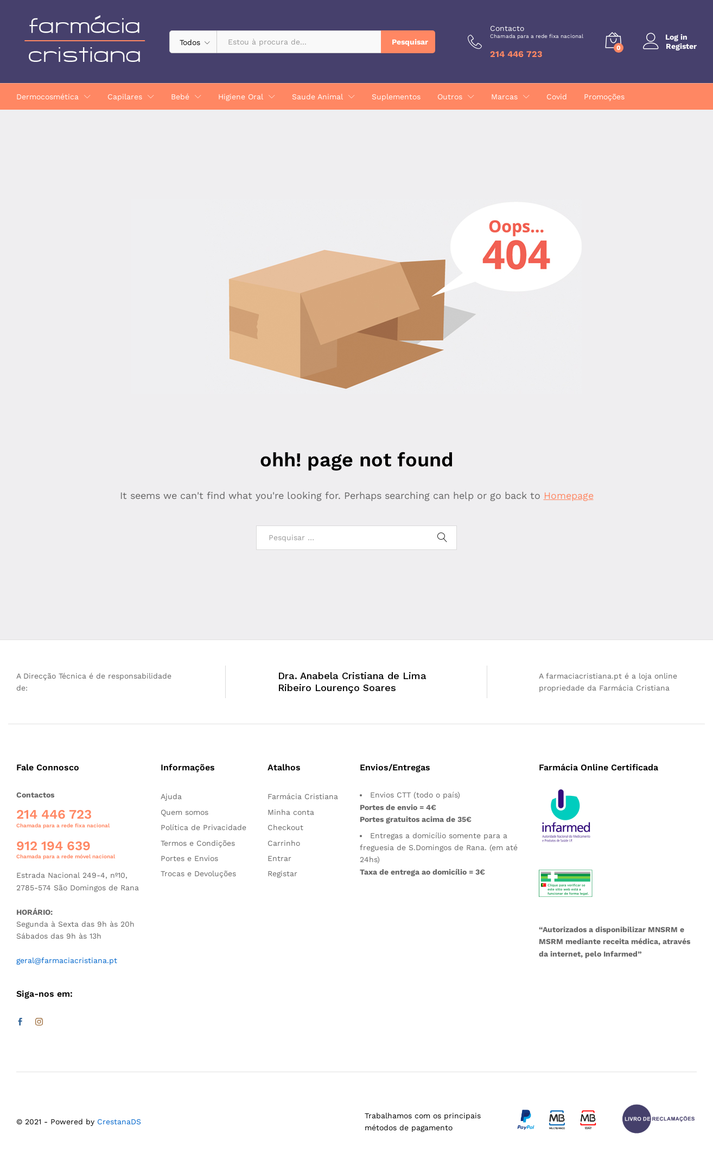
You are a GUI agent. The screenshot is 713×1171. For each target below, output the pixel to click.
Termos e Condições (198, 843)
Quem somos (184, 812)
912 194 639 (53, 845)
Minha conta (291, 812)
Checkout (285, 827)
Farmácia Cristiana (303, 796)
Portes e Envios (189, 858)
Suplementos (396, 96)
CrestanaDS (119, 1121)
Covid (556, 96)
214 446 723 (54, 814)
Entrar (279, 858)
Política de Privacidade (203, 827)
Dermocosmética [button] (47, 96)
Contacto (536, 32)
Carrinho (284, 843)
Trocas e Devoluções (198, 873)
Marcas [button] (504, 96)
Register (681, 46)
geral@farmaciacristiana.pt (66, 960)
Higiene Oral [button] (240, 96)
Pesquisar (410, 41)
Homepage (569, 495)
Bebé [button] (180, 96)
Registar (282, 873)
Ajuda (171, 796)
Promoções (604, 96)
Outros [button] (449, 96)
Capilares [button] (124, 96)
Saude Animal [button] (317, 96)
